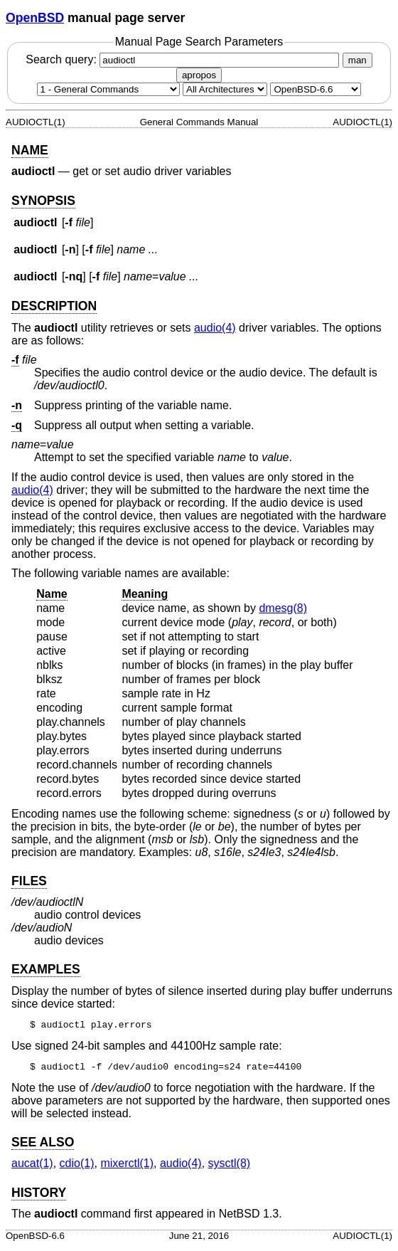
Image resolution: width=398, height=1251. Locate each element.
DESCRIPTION (54, 306)
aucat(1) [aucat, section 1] (32, 1167)
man (357, 60)
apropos (199, 75)
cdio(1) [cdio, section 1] (77, 1167)
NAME (29, 150)
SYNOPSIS (43, 201)
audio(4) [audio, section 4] (215, 328)
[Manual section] (108, 89)
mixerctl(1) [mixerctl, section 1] (127, 1167)
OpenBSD (35, 18)
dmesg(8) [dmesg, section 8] (283, 608)
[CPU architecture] (225, 89)
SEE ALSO (42, 1146)
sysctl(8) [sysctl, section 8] (229, 1167)
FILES (29, 881)
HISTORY (38, 1197)
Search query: (184, 59)
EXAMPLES (45, 969)
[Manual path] (315, 89)
